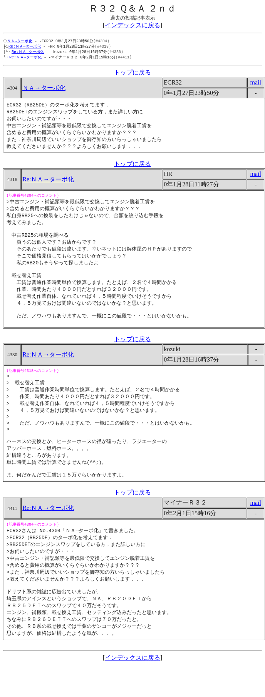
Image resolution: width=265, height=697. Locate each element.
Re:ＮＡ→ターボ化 (26, 47)
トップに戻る (132, 74)
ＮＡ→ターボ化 (20, 41)
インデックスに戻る (132, 25)
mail (255, 84)
